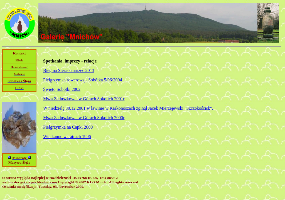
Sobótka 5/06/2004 (105, 80)
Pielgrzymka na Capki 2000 (68, 127)
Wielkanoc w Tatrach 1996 (67, 136)
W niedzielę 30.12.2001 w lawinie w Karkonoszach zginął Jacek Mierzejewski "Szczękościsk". (128, 108)
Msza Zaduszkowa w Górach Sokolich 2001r (83, 98)
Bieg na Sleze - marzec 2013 (68, 70)
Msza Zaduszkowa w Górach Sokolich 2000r (83, 117)
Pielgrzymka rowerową (64, 80)
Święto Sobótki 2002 (61, 89)
